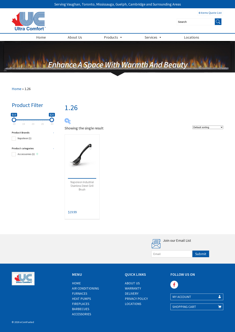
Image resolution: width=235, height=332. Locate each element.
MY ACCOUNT (181, 297)
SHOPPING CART (184, 307)
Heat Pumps (81, 299)
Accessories (26, 154)
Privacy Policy (136, 299)
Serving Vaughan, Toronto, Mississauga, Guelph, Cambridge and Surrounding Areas (117, 4)
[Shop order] (207, 127)
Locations (191, 37)
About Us (75, 37)
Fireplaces (80, 304)
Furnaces (79, 293)
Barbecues (80, 309)
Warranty (133, 288)
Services (153, 37)
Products (113, 37)
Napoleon (24, 138)
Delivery (131, 293)
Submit (200, 253)
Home (41, 37)
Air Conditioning (85, 288)
